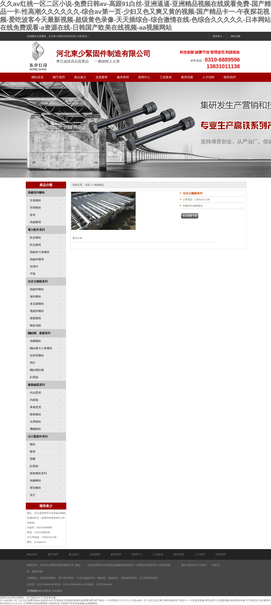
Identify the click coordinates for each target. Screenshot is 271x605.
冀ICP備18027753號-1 (194, 565)
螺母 (32, 451)
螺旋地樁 (35, 325)
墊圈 (32, 458)
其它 (32, 495)
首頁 (87, 184)
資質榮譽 (102, 77)
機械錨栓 (35, 428)
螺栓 (32, 444)
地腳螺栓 (35, 341)
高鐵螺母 (35, 222)
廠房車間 (123, 77)
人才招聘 (208, 77)
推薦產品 (99, 184)
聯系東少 (217, 36)
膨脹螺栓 (35, 414)
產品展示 (80, 77)
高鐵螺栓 (31, 36)
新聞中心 (144, 77)
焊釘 (32, 362)
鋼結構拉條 (37, 369)
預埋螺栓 (35, 207)
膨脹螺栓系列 (38, 473)
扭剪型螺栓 (37, 355)
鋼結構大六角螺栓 (41, 348)
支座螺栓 (35, 200)
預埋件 (34, 266)
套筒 (32, 214)
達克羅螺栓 (37, 303)
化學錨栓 (35, 421)
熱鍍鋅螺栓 (37, 289)
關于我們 (59, 77)
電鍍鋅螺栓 (37, 311)
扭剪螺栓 (57, 590)
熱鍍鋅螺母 (37, 259)
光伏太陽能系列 (38, 281)
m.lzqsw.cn (40, 542)
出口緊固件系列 (38, 436)
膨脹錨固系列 (36, 384)
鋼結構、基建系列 (39, 333)
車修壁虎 (35, 407)
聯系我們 (230, 77)
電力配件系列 (36, 229)
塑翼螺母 (35, 318)
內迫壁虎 (35, 392)
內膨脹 (34, 399)
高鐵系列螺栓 (36, 192)
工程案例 (166, 77)
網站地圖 (235, 36)
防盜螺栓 (35, 237)
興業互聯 (37, 571)
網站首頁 (37, 77)
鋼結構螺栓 (44, 590)
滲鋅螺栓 (35, 296)
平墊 (32, 273)
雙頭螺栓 (35, 487)
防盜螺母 (35, 244)
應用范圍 (187, 77)
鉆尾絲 (34, 377)
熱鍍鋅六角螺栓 (40, 252)
